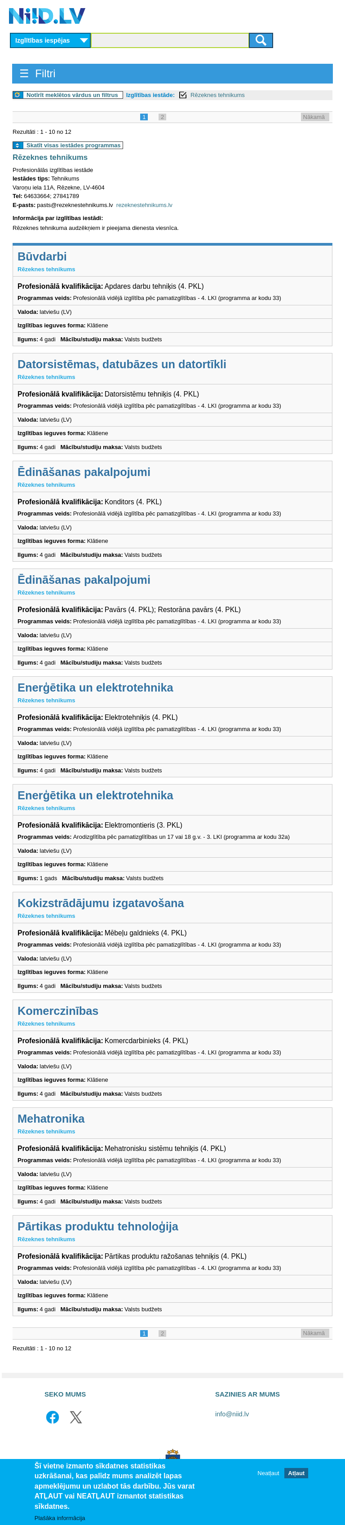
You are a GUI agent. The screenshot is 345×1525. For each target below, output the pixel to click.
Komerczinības (58, 1011)
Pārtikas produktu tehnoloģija (98, 1226)
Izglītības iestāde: (150, 95)
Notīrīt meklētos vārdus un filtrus (72, 95)
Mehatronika (51, 1118)
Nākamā (314, 117)
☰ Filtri (37, 73)
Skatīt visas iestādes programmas (74, 145)
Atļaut (296, 1473)
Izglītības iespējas (42, 40)
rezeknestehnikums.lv (144, 205)
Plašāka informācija (60, 1518)
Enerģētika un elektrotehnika (95, 687)
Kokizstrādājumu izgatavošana (101, 903)
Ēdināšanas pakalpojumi (84, 472)
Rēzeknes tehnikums (217, 95)
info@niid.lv (232, 1414)
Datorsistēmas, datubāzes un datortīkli (122, 364)
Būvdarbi (42, 256)
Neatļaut (268, 1473)
